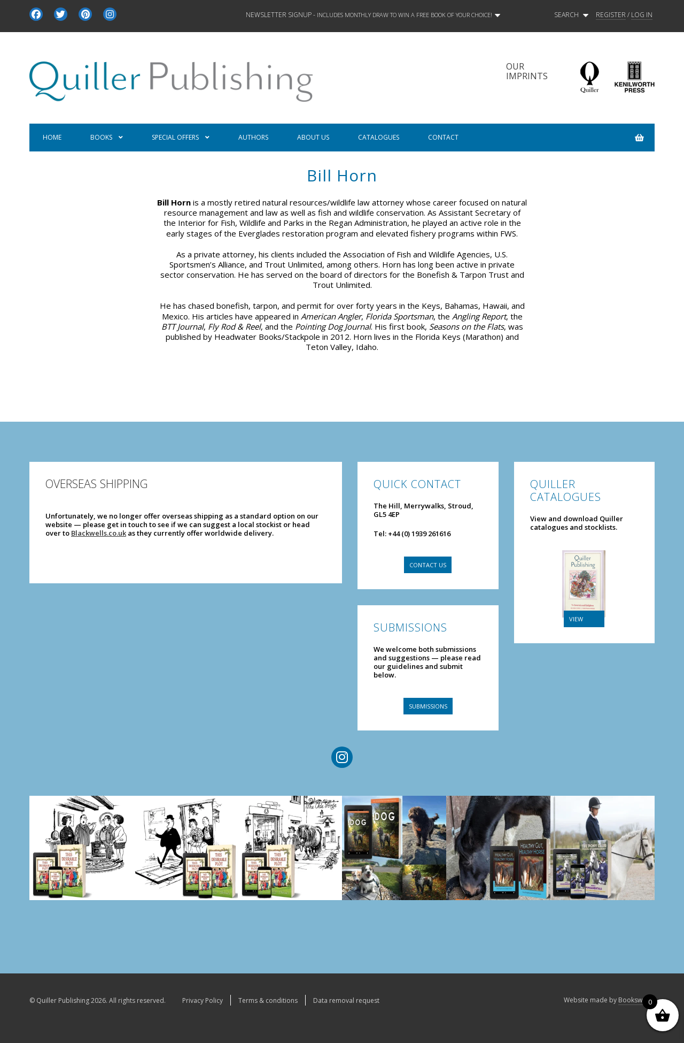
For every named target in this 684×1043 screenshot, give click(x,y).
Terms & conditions (268, 1000)
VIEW (576, 619)
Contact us (427, 565)
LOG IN (641, 15)
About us (313, 137)
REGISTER (611, 15)
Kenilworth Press (634, 77)
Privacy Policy (202, 1000)
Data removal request (346, 1000)
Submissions (428, 706)
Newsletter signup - (373, 15)
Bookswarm (636, 999)
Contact (443, 137)
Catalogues (378, 137)
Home (52, 137)
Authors (253, 137)
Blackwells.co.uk (98, 533)
